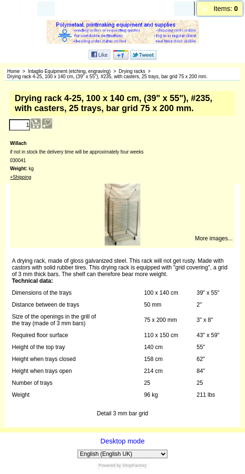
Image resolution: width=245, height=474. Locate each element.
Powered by (109, 465)
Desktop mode (122, 441)
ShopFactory (134, 465)
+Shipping (20, 177)
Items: (226, 8)
